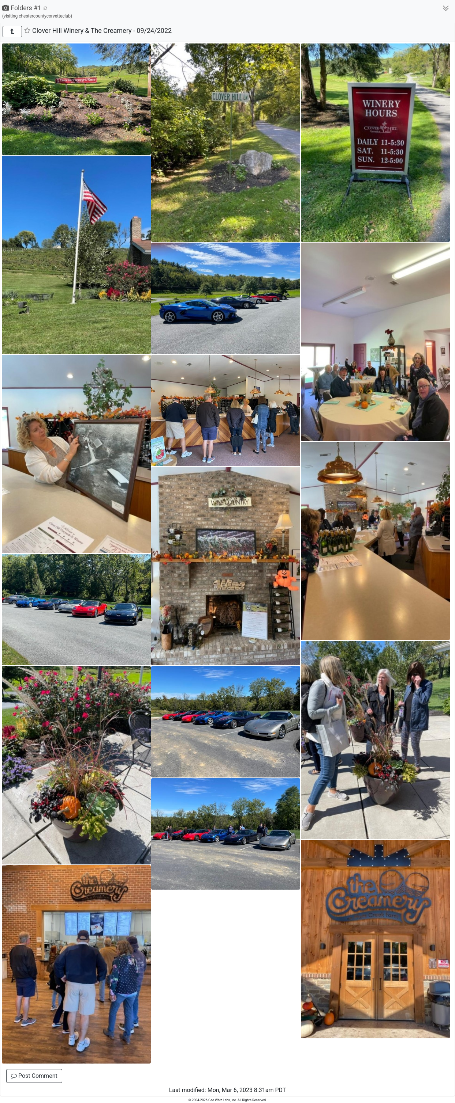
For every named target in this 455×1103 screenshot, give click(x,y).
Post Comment (34, 1075)
